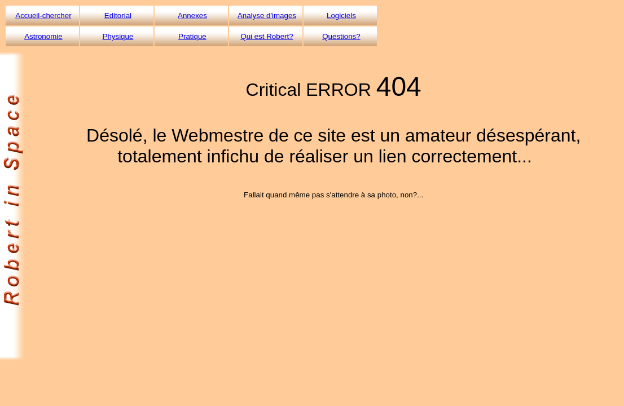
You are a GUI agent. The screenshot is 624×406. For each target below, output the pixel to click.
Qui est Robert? (266, 36)
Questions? (341, 36)
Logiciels (341, 15)
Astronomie (43, 36)
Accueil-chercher (43, 15)
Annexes (192, 15)
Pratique (192, 36)
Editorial (117, 15)
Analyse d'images (267, 15)
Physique (118, 36)
